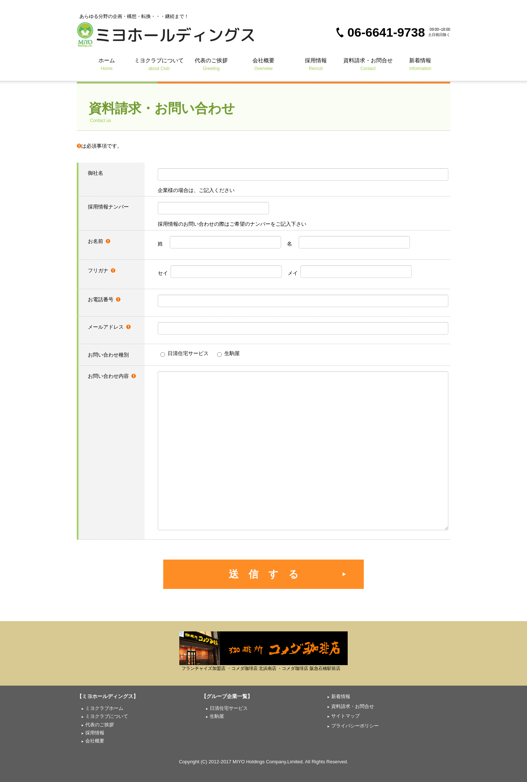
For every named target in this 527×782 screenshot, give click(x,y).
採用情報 (315, 64)
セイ (220, 271)
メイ (350, 271)
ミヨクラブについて (159, 64)
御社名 (95, 173)
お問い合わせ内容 (112, 376)
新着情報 (420, 64)
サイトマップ (345, 716)
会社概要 (264, 64)
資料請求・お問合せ (368, 64)
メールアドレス (109, 327)
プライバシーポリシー (355, 725)
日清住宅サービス (184, 353)
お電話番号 (104, 299)
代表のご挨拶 (211, 64)
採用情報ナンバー (108, 207)
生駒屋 (228, 353)
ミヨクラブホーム (104, 708)
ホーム (107, 64)
